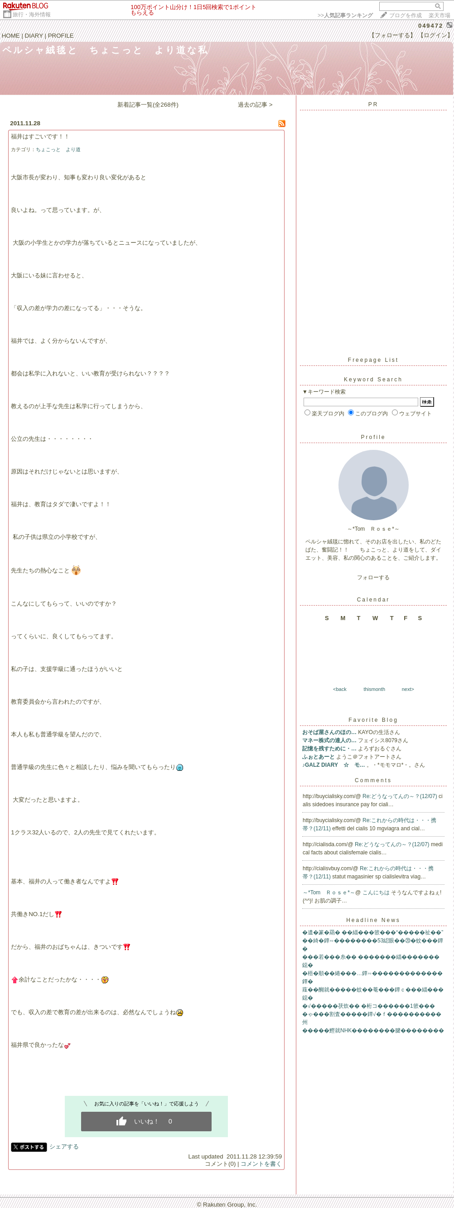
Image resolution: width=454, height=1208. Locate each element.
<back (340, 689)
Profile (373, 437)
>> (345, 15)
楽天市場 (439, 15)
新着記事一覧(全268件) (148, 104)
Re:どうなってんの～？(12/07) (400, 796)
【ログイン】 (435, 35)
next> (408, 689)
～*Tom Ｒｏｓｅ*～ (329, 892)
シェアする (64, 1146)
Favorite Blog (373, 720)
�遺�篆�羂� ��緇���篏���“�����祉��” (372, 932)
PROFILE (61, 35)
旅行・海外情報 (32, 14)
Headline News (373, 920)
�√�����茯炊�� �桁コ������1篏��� (368, 1006)
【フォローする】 (392, 35)
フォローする (373, 577)
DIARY (34, 35)
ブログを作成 (405, 15)
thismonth (374, 689)
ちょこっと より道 (58, 149)
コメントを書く (261, 1163)
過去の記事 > (255, 104)
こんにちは (376, 892)
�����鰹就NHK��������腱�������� (373, 1030)
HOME (11, 35)
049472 (430, 25)
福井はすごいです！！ (40, 136)
